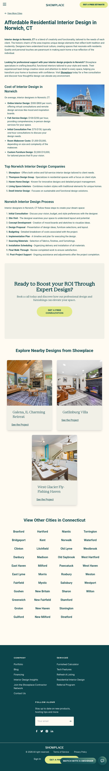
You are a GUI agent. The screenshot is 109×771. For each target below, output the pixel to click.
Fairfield (19, 582)
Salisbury (66, 582)
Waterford (90, 540)
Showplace (66, 72)
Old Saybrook (66, 557)
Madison (42, 557)
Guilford (19, 617)
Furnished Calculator (68, 664)
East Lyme (18, 574)
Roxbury (66, 574)
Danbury (18, 557)
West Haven (90, 565)
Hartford (42, 531)
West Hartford (90, 557)
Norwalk (66, 540)
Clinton (18, 548)
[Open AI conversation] (102, 760)
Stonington (66, 608)
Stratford (66, 617)
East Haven (19, 565)
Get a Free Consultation (54, 311)
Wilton (90, 591)
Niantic (66, 531)
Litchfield (42, 548)
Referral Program (66, 684)
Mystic (42, 582)
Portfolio (18, 664)
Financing (19, 674)
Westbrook (90, 548)
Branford (18, 531)
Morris (42, 574)
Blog (16, 669)
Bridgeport (18, 540)
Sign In (37, 759)
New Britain (42, 591)
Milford (42, 565)
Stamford (66, 600)
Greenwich (19, 600)
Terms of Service (61, 752)
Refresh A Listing (66, 674)
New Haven (42, 608)
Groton (18, 608)
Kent (42, 540)
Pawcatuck (66, 565)
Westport (90, 582)
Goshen (19, 591)
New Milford (42, 617)
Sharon (66, 591)
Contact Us (20, 693)
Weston (90, 574)
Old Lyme (66, 548)
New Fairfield (42, 600)
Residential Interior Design (71, 679)
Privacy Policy (80, 752)
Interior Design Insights (26, 679)
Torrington (90, 531)
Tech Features (64, 669)
